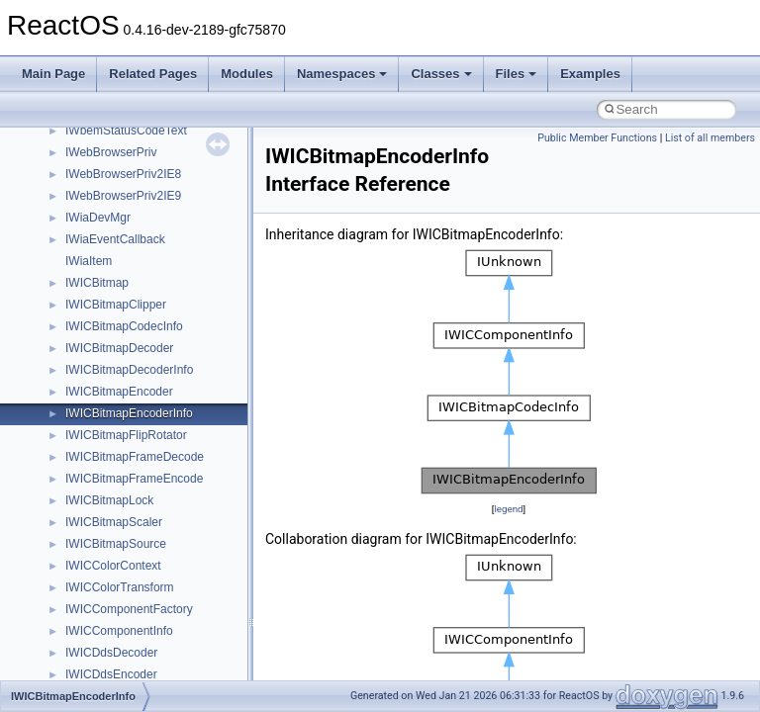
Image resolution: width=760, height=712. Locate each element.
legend (508, 508)
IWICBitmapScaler (113, 522)
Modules (247, 73)
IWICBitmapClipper (115, 305)
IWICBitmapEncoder (119, 392)
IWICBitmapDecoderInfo (129, 370)
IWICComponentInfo (119, 631)
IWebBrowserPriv (110, 152)
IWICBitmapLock (109, 500)
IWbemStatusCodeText (126, 130)
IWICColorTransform (119, 587)
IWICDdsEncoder (111, 674)
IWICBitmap (97, 283)
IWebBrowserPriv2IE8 (123, 174)
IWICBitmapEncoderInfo (129, 413)
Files (516, 73)
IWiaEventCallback (115, 239)
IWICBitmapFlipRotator (126, 435)
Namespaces (342, 73)
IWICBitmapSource (115, 544)
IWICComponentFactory (129, 609)
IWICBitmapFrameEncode (134, 479)
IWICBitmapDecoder (119, 348)
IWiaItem (88, 261)
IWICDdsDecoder (111, 653)
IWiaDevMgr (98, 217)
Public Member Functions (597, 138)
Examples (590, 73)
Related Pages (153, 73)
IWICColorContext (113, 566)
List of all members (710, 138)
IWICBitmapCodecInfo (124, 326)
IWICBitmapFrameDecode (134, 457)
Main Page (53, 73)
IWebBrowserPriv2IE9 (123, 196)
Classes (441, 73)
